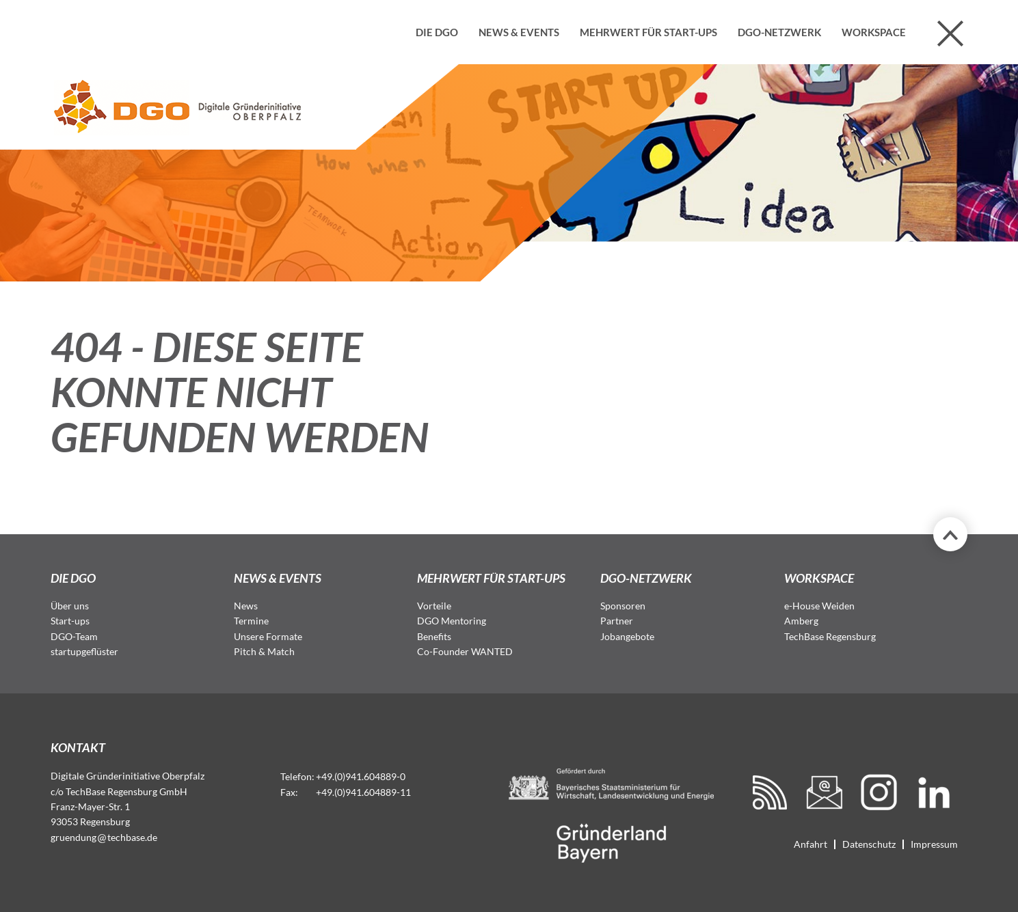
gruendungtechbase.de (104, 837)
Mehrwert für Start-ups (648, 32)
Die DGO (437, 32)
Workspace (874, 32)
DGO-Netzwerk (779, 32)
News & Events (519, 32)
